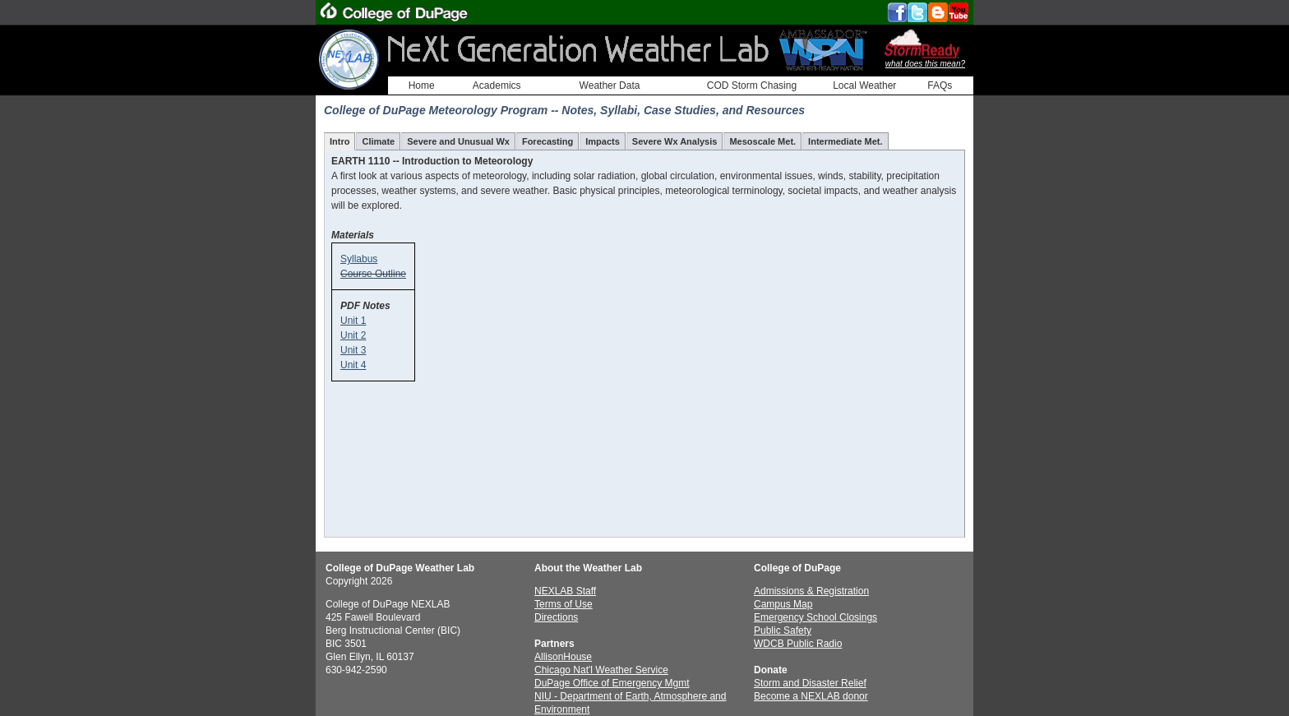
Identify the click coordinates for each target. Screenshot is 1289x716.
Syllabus (358, 259)
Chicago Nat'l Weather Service (601, 670)
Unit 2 (353, 335)
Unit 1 (353, 320)
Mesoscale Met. (762, 141)
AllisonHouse (563, 657)
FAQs (939, 85)
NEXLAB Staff (565, 591)
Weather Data (610, 85)
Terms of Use (563, 604)
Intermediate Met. (845, 141)
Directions (556, 617)
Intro (339, 141)
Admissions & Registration (811, 591)
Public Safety (782, 630)
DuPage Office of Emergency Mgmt (612, 683)
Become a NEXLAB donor (811, 696)
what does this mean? (925, 63)
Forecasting (547, 141)
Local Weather (864, 85)
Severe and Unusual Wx (458, 141)
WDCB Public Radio (798, 643)
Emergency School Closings (815, 617)
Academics (497, 85)
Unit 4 (353, 365)
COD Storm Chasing (752, 85)
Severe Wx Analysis (675, 141)
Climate (378, 141)
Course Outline (373, 273)
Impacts (602, 141)
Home (422, 85)
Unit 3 (353, 350)
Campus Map (783, 604)
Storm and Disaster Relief (810, 683)
